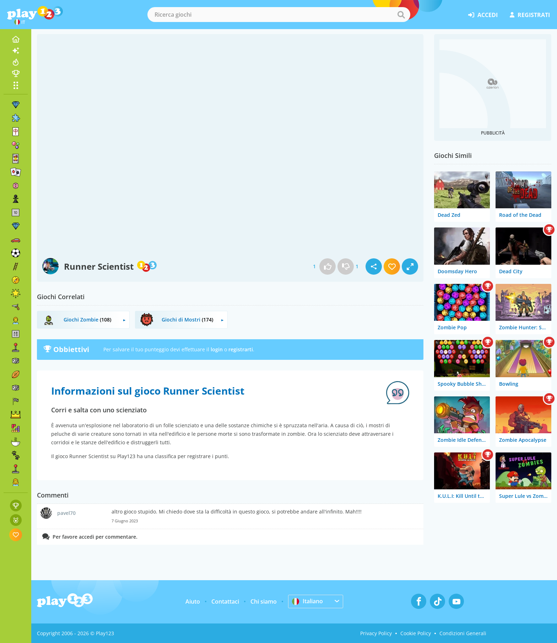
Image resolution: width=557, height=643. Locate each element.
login (217, 349)
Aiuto (192, 601)
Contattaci (225, 601)
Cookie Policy (415, 633)
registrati (530, 15)
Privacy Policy (376, 633)
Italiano (307, 601)
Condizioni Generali (462, 633)
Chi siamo (263, 601)
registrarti (240, 349)
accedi (483, 15)
